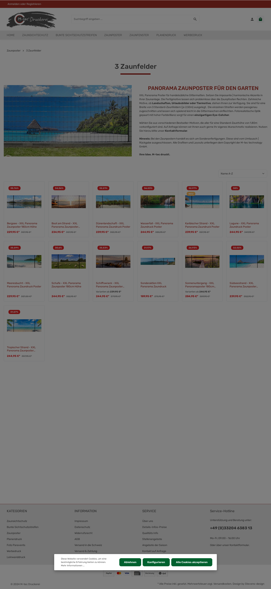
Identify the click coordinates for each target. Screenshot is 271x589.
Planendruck (14, 539)
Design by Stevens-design (248, 583)
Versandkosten (222, 583)
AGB (77, 539)
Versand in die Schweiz (88, 545)
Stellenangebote (152, 539)
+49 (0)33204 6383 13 (231, 528)
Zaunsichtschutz (17, 521)
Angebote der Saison (154, 545)
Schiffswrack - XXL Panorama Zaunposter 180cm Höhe (109, 285)
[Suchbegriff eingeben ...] (131, 19)
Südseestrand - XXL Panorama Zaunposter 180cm (243, 285)
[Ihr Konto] (252, 19)
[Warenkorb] (260, 19)
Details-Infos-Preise (154, 527)
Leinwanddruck (16, 557)
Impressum (81, 521)
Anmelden (14, 4)
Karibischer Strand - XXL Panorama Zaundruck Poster (202, 225)
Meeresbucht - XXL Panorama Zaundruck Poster (24, 285)
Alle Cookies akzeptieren (192, 562)
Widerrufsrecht (83, 533)
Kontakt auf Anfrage (154, 551)
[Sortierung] (242, 174)
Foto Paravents (16, 545)
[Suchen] (195, 19)
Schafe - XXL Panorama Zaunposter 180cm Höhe (66, 285)
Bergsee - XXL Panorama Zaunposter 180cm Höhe (22, 225)
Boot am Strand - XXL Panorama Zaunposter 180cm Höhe (65, 225)
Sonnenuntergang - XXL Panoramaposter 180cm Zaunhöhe (199, 285)
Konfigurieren (156, 562)
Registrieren (34, 4)
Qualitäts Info (150, 533)
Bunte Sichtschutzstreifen (22, 527)
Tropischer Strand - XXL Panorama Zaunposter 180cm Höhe (21, 349)
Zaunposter (14, 533)
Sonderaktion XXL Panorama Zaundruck (153, 285)
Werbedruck (14, 551)
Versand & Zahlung (86, 551)
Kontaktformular (176, 130)
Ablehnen (130, 562)
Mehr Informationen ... (72, 565)
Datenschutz (82, 527)
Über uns (147, 521)
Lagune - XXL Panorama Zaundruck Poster (244, 225)
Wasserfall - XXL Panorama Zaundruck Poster (157, 225)
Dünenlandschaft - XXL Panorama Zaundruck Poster (113, 225)
